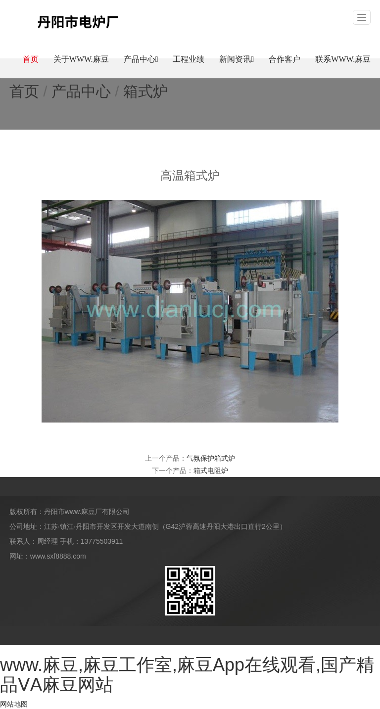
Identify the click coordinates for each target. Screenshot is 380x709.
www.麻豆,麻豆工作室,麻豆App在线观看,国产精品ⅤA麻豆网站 (187, 675)
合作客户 (284, 59)
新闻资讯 (236, 59)
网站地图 (14, 704)
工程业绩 (188, 59)
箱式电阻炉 (210, 470)
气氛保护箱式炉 (211, 458)
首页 (31, 59)
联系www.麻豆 (343, 59)
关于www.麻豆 (81, 59)
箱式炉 (145, 91)
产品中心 (141, 59)
